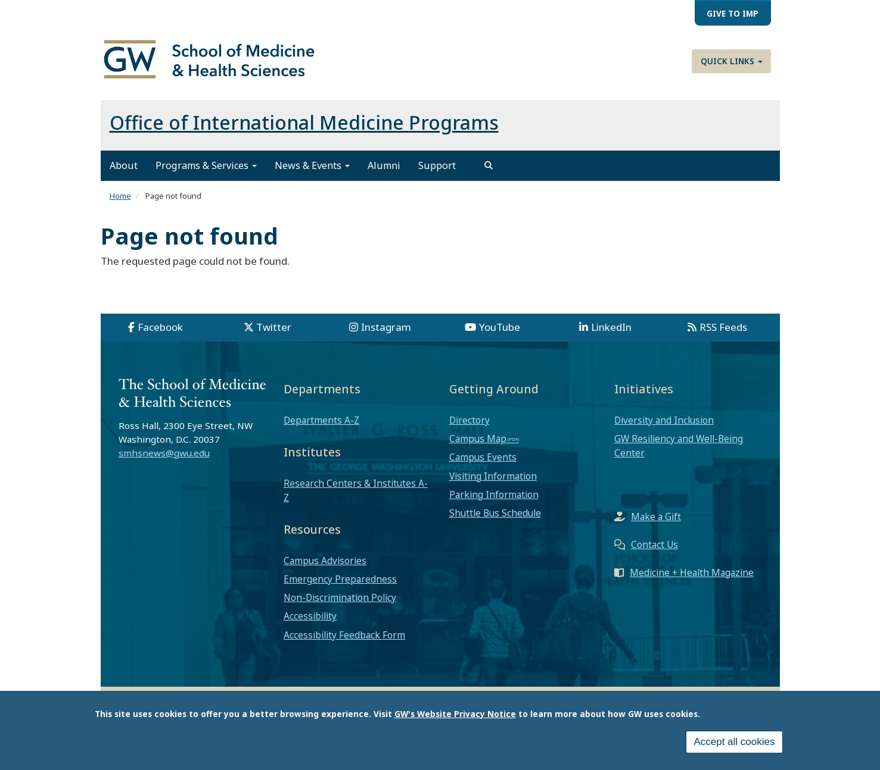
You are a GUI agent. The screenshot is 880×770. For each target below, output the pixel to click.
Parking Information (494, 494)
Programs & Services (206, 165)
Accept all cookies (734, 743)
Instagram (386, 327)
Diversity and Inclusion (664, 420)
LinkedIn (611, 327)
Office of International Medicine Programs (304, 122)
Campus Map (477, 439)
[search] (488, 165)
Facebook (160, 327)
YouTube (499, 327)
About (124, 165)
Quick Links (732, 61)
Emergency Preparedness (340, 579)
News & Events (312, 165)
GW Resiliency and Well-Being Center (678, 446)
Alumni (384, 165)
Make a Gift (656, 516)
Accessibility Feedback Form (344, 635)
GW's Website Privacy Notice (455, 715)
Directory (469, 420)
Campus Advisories (325, 560)
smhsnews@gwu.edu (164, 453)
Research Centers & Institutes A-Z (356, 490)
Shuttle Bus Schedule (495, 513)
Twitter (273, 327)
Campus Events (483, 457)
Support (437, 165)
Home (120, 195)
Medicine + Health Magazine (692, 572)
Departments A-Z (321, 420)
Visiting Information (493, 476)
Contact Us (654, 544)
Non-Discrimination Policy (340, 597)
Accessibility (310, 616)
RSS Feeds (723, 327)
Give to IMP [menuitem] (732, 13)
